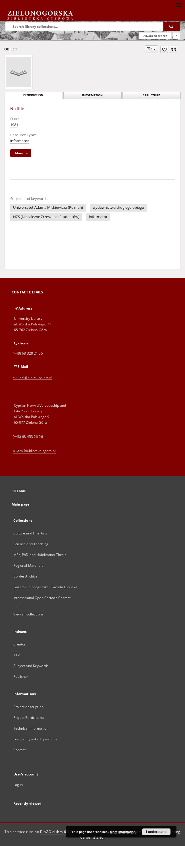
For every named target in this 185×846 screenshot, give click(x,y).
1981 (14, 124)
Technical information (31, 728)
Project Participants (29, 717)
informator (19, 140)
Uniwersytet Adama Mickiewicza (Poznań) (48, 207)
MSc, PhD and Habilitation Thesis (39, 554)
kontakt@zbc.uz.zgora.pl (32, 377)
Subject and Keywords (31, 665)
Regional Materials (28, 565)
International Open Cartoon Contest (42, 597)
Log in (18, 784)
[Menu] (178, 4)
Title (16, 655)
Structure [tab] (151, 95)
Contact (19, 749)
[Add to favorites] (164, 49)
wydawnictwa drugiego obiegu (118, 207)
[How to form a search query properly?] (176, 35)
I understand (156, 832)
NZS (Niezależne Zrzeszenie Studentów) (46, 216)
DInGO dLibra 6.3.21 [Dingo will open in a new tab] (57, 831)
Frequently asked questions (35, 739)
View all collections (28, 614)
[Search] (171, 26)
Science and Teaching (30, 544)
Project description (28, 706)
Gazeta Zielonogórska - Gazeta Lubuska (45, 587)
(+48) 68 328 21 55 (28, 353)
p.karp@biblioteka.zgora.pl (34, 450)
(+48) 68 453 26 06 (28, 436)
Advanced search (155, 36)
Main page (21, 504)
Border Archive (25, 576)
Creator (19, 644)
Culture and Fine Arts (30, 533)
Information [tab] (92, 95)
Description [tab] (33, 95)
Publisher (20, 676)
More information (123, 832)
